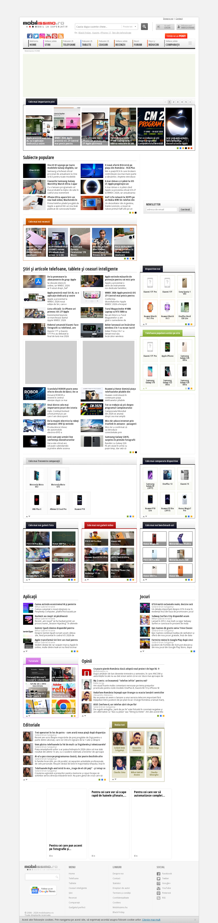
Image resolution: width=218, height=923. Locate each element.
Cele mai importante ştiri (41, 101)
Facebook (164, 873)
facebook (30, 35)
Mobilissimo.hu (120, 907)
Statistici (117, 883)
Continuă (185, 209)
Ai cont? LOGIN (165, 27)
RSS (161, 897)
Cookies (117, 902)
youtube (48, 35)
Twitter (163, 878)
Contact (179, 18)
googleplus (42, 35)
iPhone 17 (105, 32)
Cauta (144, 26)
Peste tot (129, 26)
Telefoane (74, 878)
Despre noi (168, 18)
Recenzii (73, 897)
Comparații (74, 902)
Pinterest (164, 892)
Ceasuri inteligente (78, 888)
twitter (36, 35)
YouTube (164, 888)
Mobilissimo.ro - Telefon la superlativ (45, 24)
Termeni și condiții (122, 892)
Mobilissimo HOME (32, 51)
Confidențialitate (121, 897)
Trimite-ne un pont (176, 35)
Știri (71, 892)
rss (61, 35)
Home (72, 873)
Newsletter (153, 204)
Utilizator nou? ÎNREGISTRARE (185, 27)
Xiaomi (95, 32)
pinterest (54, 35)
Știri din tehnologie (121, 32)
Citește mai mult (151, 919)
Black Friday (85, 32)
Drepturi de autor (121, 888)
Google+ (164, 883)
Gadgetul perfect (77, 907)
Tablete (72, 883)
